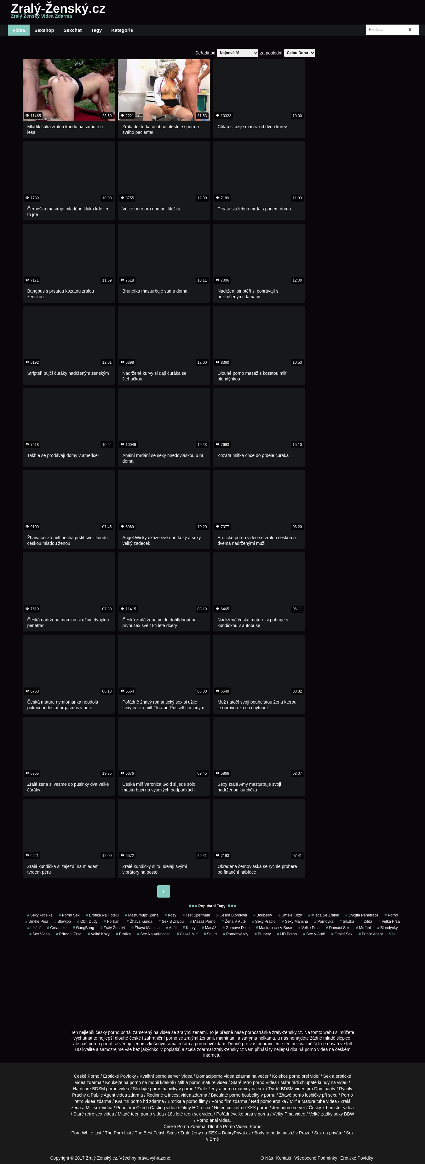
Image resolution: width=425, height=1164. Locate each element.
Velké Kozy (98, 934)
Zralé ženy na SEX (198, 1132)
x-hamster (332, 1107)
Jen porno (282, 1107)
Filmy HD (190, 1107)
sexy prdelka (40, 915)
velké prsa (243, 1113)
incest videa (179, 1095)
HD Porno (287, 934)
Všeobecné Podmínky (315, 1158)
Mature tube (313, 1101)
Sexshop (44, 30)
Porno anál (207, 1120)
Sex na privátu (328, 1132)
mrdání (363, 928)
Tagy (96, 30)
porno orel (299, 1076)
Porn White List (86, 1132)
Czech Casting (150, 1107)
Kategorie (122, 30)
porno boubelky (244, 1095)
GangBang (83, 928)
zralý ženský (113, 928)
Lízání (34, 928)
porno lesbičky (307, 1095)
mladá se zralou (323, 915)
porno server (167, 1076)
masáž (209, 928)
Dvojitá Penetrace (361, 915)
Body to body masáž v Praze (282, 1132)
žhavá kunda (139, 921)
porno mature (202, 1082)
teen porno (141, 1113)
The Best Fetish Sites (156, 1132)
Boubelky (262, 915)
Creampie (56, 928)
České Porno (87, 1076)
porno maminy (237, 1088)
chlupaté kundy (315, 1082)
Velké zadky (321, 1113)
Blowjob (63, 921)
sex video (39, 934)
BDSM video (293, 1088)
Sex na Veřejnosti (153, 934)
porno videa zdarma (230, 1076)
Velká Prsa (389, 921)
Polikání (112, 921)
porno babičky (163, 1088)
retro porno (253, 1082)
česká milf (187, 934)
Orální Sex (342, 934)
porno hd (139, 1101)
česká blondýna (231, 915)
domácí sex (337, 928)
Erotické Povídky (119, 1076)
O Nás (267, 1158)
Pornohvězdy (235, 934)
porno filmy (197, 1101)
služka (347, 921)
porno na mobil (144, 1082)
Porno (183, 1126)
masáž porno (202, 921)
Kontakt (283, 1158)
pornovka (323, 921)
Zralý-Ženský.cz (58, 12)
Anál (171, 928)
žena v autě (234, 921)
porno (391, 915)
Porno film (221, 1101)
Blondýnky (387, 928)
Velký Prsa (283, 1113)
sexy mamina (295, 921)
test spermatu (196, 915)
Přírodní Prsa (69, 934)
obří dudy (87, 921)
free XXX (247, 1107)
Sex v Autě (314, 934)
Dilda (366, 921)
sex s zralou (171, 921)
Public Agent (371, 934)
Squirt (210, 934)
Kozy (170, 915)
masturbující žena (141, 915)
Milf (89, 1107)
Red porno (261, 1101)
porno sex (69, 915)
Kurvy (189, 928)
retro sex (93, 1113)
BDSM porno (105, 1088)
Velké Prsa (308, 928)
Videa (19, 30)
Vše (392, 934)
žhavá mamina (145, 928)
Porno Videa (235, 1126)
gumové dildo (236, 928)
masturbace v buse (274, 928)
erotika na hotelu (102, 915)
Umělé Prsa (36, 921)
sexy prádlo (264, 921)
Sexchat (73, 30)
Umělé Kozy (290, 915)
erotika (123, 934)
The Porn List (118, 1132)
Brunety (263, 934)
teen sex (192, 1113)
